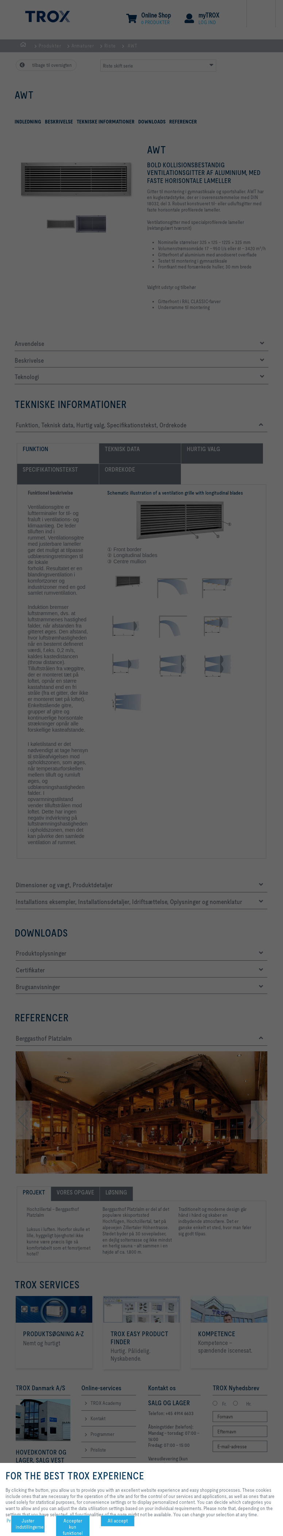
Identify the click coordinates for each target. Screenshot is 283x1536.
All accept (118, 1521)
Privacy (14, 1521)
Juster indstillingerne (30, 1524)
